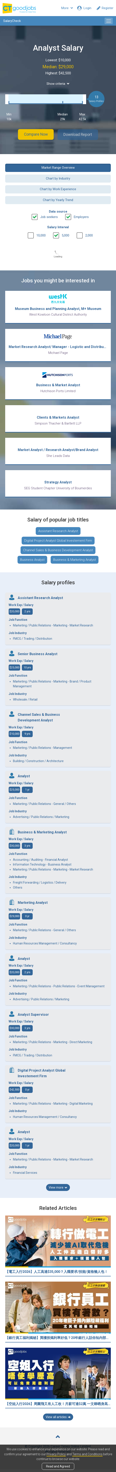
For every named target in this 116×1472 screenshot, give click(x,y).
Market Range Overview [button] (58, 167)
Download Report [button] (79, 134)
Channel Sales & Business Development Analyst (58, 553)
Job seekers (49, 216)
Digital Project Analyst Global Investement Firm (58, 543)
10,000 (41, 235)
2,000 (89, 235)
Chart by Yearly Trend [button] (58, 199)
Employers (81, 216)
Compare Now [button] (34, 134)
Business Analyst (32, 562)
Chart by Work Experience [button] (58, 189)
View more (58, 1190)
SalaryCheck (12, 21)
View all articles (58, 1420)
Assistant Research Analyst (58, 534)
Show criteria (58, 84)
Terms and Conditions (87, 1454)
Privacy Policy (56, 1454)
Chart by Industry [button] (58, 178)
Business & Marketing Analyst (74, 562)
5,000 (65, 235)
